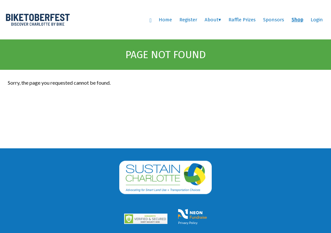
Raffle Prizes (242, 20)
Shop (297, 20)
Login (317, 20)
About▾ (213, 20)
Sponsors (273, 20)
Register (188, 20)
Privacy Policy (188, 223)
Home (165, 20)
